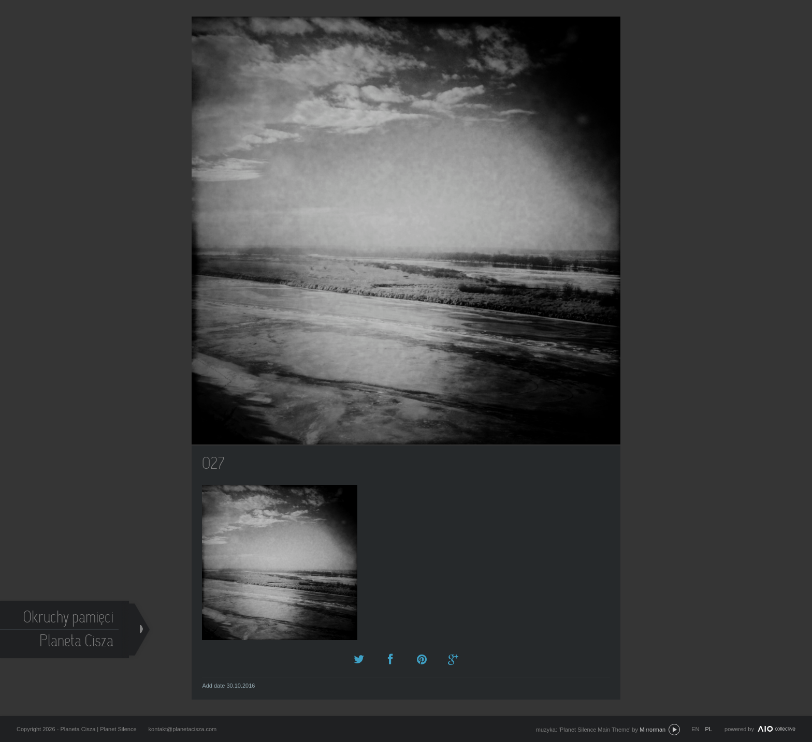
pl (708, 729)
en (695, 729)
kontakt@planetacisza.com (183, 729)
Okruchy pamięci (68, 618)
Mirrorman (652, 729)
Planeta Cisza (77, 642)
